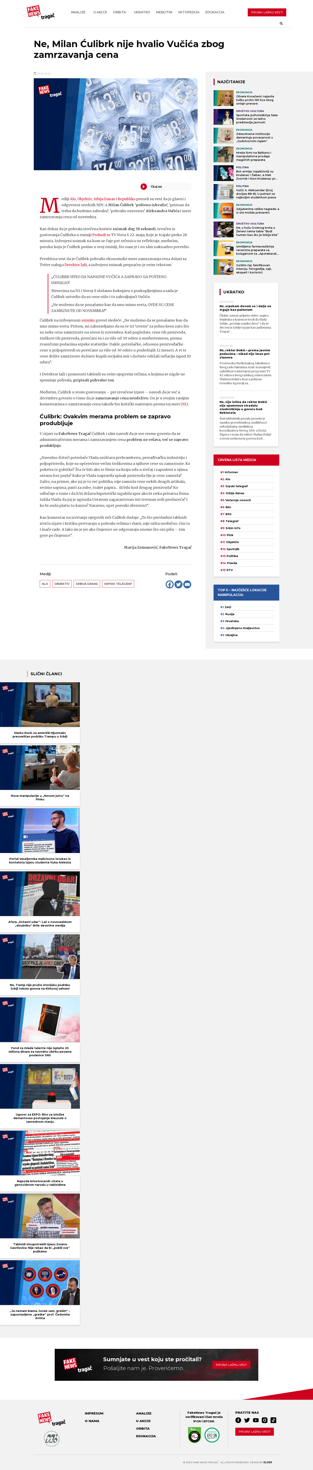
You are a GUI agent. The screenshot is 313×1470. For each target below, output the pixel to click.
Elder (267, 1462)
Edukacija (214, 12)
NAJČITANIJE (231, 81)
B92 (229, 514)
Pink (230, 535)
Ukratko (142, 12)
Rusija (229, 614)
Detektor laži (76, 264)
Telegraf (232, 521)
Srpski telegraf (118, 584)
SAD (228, 607)
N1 (184, 404)
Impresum (94, 1413)
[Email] (187, 584)
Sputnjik (233, 549)
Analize (78, 12)
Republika (128, 199)
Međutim (164, 12)
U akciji (100, 12)
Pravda (232, 563)
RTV (230, 570)
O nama (92, 1421)
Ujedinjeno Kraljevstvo (243, 628)
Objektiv (85, 199)
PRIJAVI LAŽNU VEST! (267, 12)
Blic (228, 507)
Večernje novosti (238, 500)
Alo (73, 199)
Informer (231, 472)
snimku (88, 320)
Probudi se (101, 235)
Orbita (119, 12)
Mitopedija (188, 12)
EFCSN (208, 1421)
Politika (232, 556)
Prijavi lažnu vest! (254, 1431)
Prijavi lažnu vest (231, 1365)
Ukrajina (231, 635)
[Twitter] (178, 584)
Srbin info (233, 528)
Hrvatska (232, 621)
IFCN (197, 1421)
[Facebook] (170, 584)
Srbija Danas (105, 199)
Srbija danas (87, 584)
